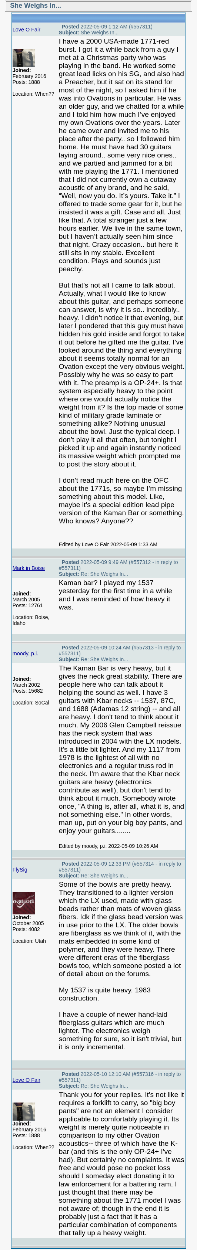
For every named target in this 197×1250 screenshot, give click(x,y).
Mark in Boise (29, 568)
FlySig (20, 870)
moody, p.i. (25, 653)
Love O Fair (26, 30)
